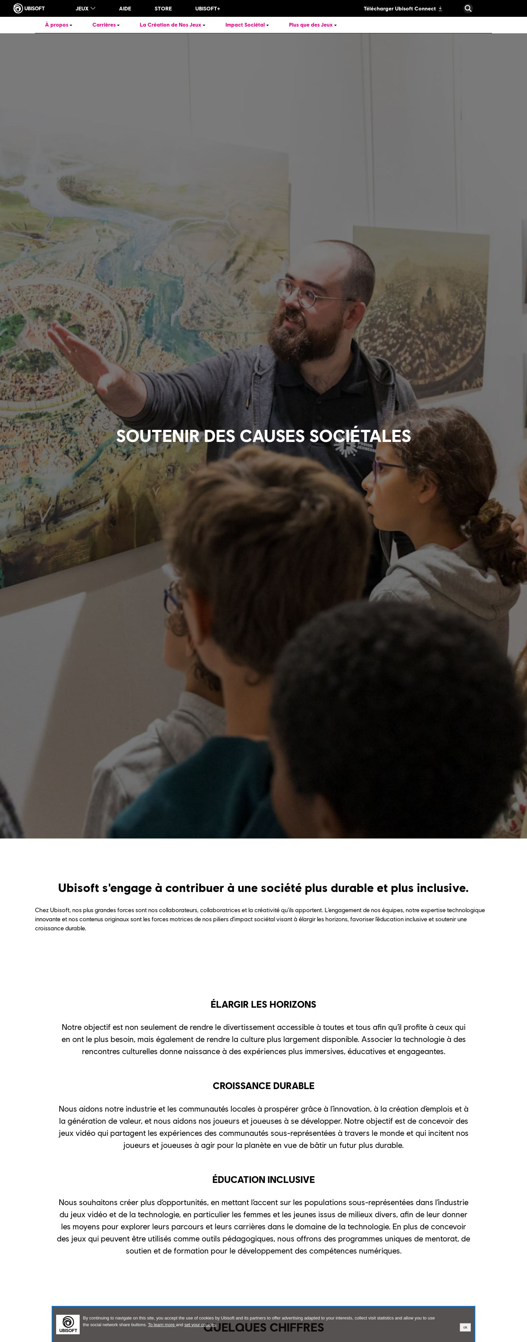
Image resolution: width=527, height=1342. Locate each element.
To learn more (162, 1324)
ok (465, 1327)
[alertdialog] (263, 1324)
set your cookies (200, 1324)
